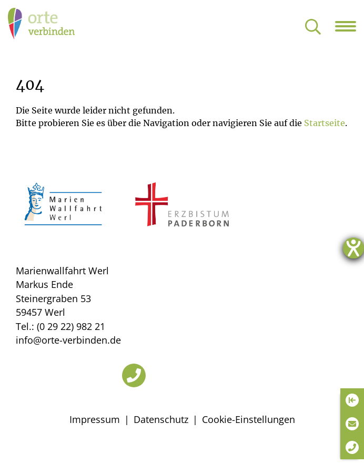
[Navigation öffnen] (349, 26)
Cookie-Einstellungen (248, 419)
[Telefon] (134, 375)
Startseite (324, 123)
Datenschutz (161, 419)
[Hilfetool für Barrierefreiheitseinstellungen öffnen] (353, 248)
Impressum (94, 419)
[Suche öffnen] (313, 27)
